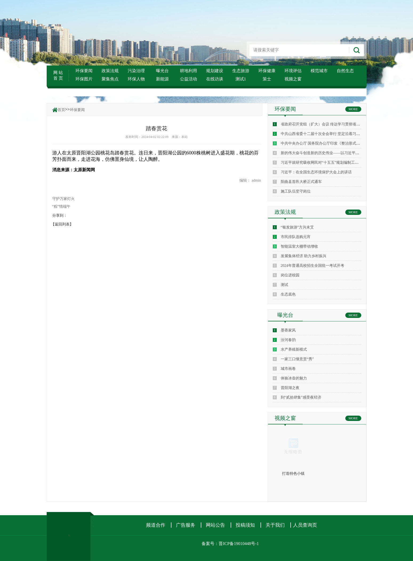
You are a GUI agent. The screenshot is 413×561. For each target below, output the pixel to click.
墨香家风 (288, 330)
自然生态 (345, 70)
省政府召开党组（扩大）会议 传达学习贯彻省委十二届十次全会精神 (337, 124)
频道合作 (155, 525)
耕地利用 (188, 70)
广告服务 (185, 525)
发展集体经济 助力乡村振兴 (304, 256)
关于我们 (275, 525)
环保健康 (266, 70)
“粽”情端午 (61, 206)
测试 (284, 285)
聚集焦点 (110, 79)
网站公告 (215, 525)
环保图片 (84, 79)
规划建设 (214, 70)
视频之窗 (293, 79)
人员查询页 (305, 525)
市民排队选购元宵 (296, 237)
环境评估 (293, 70)
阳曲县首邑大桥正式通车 (301, 182)
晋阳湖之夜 (290, 388)
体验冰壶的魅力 (294, 378)
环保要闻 (84, 70)
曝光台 (162, 70)
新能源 (162, 79)
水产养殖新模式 (294, 349)
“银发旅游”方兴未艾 (297, 227)
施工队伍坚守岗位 (296, 191)
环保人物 (136, 79)
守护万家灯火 (63, 199)
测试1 (240, 79)
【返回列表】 (62, 224)
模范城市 (319, 70)
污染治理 (136, 70)
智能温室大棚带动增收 (299, 246)
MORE (353, 109)
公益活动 (188, 79)
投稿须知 (245, 525)
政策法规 (110, 70)
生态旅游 (240, 70)
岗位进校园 (290, 275)
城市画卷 (288, 369)
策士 (267, 79)
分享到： (59, 216)
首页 (61, 110)
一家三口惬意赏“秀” (297, 359)
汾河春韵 (288, 340)
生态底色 (288, 294)
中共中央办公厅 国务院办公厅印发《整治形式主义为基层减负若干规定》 (341, 143)
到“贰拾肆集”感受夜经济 (301, 397)
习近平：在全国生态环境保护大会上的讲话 (316, 172)
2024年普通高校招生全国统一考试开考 (312, 266)
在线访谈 (214, 79)
